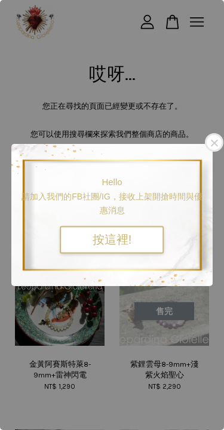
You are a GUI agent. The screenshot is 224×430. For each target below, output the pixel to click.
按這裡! (112, 240)
